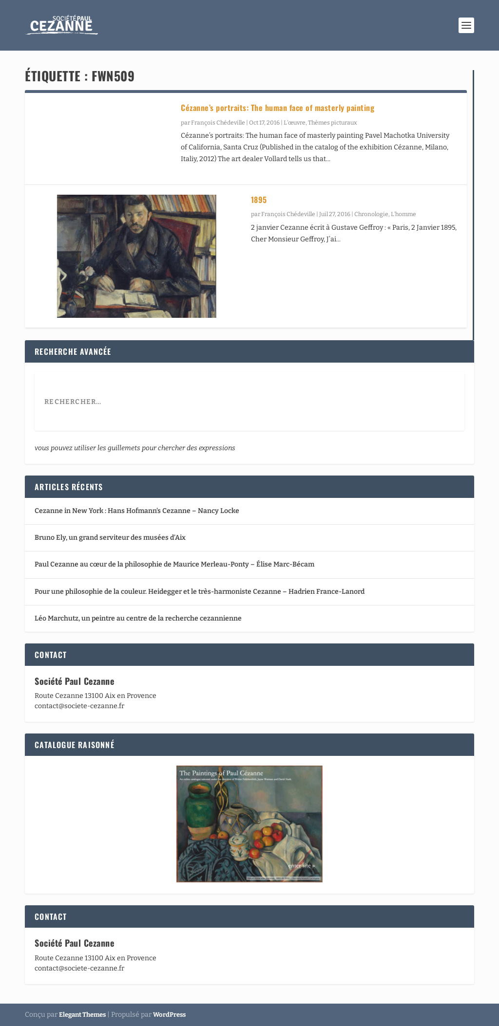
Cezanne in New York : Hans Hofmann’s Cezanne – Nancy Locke (137, 511)
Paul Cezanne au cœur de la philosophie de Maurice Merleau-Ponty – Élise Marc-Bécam (174, 564)
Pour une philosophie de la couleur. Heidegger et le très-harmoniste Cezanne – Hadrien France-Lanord (200, 591)
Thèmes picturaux (332, 122)
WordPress (169, 1014)
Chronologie (371, 214)
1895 (259, 199)
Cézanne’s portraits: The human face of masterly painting (277, 107)
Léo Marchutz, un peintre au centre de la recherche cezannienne (138, 618)
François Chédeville (218, 122)
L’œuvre (295, 122)
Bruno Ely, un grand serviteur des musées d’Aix (110, 537)
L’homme (403, 214)
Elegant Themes (82, 1014)
